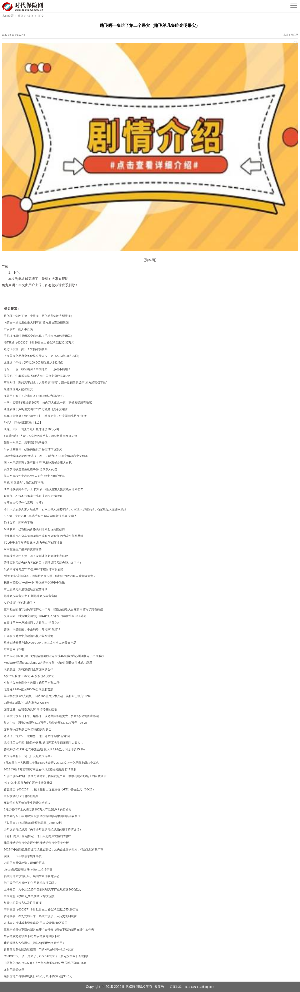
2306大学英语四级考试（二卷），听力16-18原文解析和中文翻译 (46, 456)
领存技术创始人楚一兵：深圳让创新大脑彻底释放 (36, 556)
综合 (30, 16)
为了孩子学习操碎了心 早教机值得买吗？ (30, 882)
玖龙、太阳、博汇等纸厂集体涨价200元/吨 (31, 429)
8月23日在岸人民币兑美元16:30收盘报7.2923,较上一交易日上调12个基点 (51, 762)
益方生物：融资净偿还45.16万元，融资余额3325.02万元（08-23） (47, 722)
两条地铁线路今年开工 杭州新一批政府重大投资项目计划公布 (43, 489)
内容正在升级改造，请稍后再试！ (26, 862)
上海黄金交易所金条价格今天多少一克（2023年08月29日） (42, 355)
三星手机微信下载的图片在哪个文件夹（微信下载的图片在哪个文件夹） (50, 929)
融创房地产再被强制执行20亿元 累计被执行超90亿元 (38, 976)
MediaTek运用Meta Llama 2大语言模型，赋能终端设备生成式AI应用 (48, 662)
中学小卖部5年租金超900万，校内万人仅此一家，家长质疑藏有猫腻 (48, 402)
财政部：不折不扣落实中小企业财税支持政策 (33, 496)
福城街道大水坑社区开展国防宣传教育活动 (31, 876)
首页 (20, 16)
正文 (41, 16)
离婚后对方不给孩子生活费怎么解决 (27, 802)
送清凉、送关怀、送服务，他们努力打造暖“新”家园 (37, 736)
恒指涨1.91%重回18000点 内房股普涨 (28, 689)
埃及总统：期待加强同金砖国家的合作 (28, 669)
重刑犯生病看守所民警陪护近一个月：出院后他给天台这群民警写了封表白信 (53, 609)
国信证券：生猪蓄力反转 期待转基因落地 (30, 709)
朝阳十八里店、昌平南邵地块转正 (26, 442)
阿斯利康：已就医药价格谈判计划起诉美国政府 (34, 529)
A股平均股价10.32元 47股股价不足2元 (29, 676)
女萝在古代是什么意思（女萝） (24, 502)
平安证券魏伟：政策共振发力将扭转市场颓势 (33, 449)
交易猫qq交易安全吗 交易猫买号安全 (27, 729)
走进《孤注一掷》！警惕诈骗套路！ (27, 349)
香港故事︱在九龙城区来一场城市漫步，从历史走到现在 (40, 916)
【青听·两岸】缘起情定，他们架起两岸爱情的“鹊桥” (37, 836)
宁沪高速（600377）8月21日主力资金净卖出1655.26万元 (41, 909)
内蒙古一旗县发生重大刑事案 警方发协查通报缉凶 (36, 322)
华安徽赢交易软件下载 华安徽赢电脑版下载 (32, 936)
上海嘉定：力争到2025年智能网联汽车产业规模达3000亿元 (42, 889)
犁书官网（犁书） (15, 649)
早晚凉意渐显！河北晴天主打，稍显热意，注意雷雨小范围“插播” (45, 416)
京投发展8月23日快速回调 (21, 796)
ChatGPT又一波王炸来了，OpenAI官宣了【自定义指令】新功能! (46, 956)
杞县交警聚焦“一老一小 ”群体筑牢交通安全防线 (34, 582)
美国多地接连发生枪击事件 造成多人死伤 (30, 469)
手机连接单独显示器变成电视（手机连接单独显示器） (39, 335)
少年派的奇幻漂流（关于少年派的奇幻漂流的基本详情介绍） (43, 829)
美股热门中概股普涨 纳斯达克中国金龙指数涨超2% (37, 375)
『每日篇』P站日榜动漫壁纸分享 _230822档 (33, 822)
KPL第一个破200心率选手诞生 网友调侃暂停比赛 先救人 (40, 516)
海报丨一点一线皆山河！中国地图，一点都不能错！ (37, 369)
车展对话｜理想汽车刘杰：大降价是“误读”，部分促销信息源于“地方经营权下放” (55, 382)
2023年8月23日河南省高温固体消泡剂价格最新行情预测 (40, 769)
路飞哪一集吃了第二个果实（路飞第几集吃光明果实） (39, 315)
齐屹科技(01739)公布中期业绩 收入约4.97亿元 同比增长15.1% (44, 749)
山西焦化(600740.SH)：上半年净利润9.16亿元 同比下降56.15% (45, 962)
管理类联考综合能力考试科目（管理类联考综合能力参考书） (43, 562)
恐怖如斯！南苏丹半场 (18, 522)
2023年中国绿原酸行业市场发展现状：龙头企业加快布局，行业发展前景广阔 (54, 849)
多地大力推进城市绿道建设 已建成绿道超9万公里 (36, 922)
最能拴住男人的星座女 (18, 389)
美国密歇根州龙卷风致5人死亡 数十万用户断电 (34, 476)
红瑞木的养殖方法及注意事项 (23, 902)
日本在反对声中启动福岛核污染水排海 (28, 636)
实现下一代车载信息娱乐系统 (23, 856)
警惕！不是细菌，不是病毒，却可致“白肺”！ (32, 629)
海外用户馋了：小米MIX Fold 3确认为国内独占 (34, 396)
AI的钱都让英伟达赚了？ (20, 602)
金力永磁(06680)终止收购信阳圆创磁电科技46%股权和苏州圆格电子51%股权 (54, 656)
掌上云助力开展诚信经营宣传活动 (26, 589)
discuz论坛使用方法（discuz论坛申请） (29, 869)
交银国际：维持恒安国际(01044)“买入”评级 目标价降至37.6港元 (45, 616)
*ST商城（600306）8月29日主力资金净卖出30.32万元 (39, 342)
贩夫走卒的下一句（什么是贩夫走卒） (28, 756)
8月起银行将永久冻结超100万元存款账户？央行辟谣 (37, 809)
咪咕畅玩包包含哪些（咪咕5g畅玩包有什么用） (34, 942)
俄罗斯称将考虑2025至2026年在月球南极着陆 (33, 569)
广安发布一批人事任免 (18, 329)
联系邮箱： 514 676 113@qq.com (191, 986)
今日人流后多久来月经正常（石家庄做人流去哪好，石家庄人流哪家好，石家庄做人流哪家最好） (66, 509)
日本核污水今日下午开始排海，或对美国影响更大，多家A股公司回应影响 (51, 716)
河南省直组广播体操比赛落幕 (23, 549)
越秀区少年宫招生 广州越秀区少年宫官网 (30, 596)
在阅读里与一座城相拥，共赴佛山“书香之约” (32, 622)
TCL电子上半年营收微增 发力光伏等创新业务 (33, 542)
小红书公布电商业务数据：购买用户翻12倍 (32, 682)
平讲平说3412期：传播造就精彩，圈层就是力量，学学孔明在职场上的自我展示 (55, 776)
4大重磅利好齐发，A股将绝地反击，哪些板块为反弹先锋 (40, 436)
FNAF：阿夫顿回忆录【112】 (23, 422)
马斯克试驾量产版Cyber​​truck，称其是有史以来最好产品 (40, 642)
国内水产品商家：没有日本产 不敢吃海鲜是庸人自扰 (38, 462)
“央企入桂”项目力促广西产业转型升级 (28, 782)
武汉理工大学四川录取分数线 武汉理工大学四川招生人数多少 (43, 742)
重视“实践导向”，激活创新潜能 (24, 482)
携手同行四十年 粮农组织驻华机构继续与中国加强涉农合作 (42, 816)
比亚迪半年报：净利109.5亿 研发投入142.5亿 (33, 362)
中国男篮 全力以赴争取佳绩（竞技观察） (30, 896)
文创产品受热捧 (14, 969)
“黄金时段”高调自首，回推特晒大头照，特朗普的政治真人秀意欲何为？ (50, 576)
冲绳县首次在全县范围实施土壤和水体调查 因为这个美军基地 (43, 536)
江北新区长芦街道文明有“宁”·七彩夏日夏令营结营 (36, 409)
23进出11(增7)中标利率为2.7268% (26, 702)
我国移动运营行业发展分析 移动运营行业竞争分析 (36, 842)
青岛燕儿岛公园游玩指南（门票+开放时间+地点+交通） (40, 949)
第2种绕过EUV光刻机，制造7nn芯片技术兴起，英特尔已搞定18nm (47, 696)
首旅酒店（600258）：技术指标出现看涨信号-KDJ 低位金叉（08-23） (49, 789)
